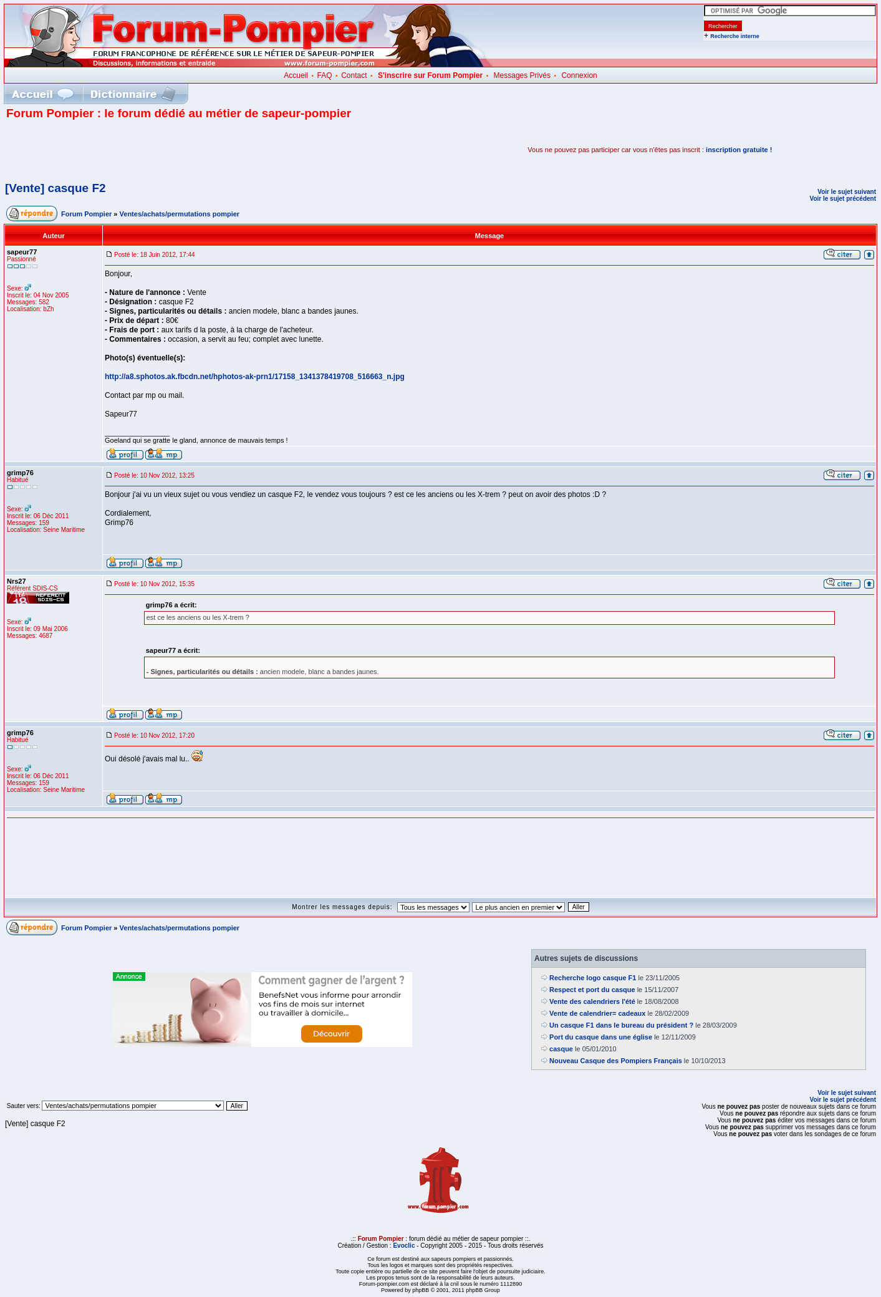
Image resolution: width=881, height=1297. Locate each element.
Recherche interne (734, 36)
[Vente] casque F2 (55, 188)
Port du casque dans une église (600, 1037)
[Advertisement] (152, 149)
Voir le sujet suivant (846, 191)
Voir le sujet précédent (842, 198)
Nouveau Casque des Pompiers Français (615, 1060)
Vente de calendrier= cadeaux (597, 1013)
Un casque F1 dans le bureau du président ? (621, 1025)
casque (561, 1049)
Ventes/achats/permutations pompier (180, 214)
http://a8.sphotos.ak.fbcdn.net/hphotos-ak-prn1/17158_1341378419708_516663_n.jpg (255, 376)
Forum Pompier (86, 214)
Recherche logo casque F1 (592, 977)
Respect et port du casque (592, 989)
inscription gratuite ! (739, 149)
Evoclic (404, 1245)
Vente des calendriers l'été (592, 1001)
